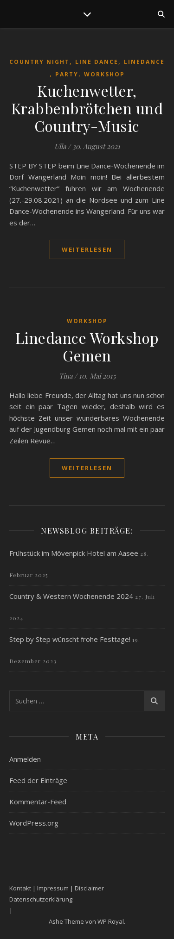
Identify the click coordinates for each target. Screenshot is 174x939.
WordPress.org (33, 822)
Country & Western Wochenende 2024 (71, 596)
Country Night (39, 62)
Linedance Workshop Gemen (87, 346)
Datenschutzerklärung (40, 899)
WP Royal (110, 921)
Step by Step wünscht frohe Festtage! (69, 639)
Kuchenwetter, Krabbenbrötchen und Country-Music (87, 108)
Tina (65, 375)
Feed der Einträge (38, 780)
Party (66, 74)
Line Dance (96, 62)
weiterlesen (87, 249)
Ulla (60, 146)
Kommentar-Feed (37, 801)
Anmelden (25, 759)
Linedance (144, 62)
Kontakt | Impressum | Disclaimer (56, 888)
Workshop (104, 74)
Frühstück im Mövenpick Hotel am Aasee (73, 553)
